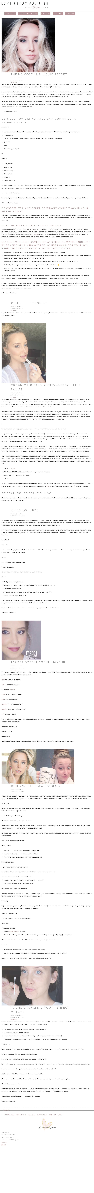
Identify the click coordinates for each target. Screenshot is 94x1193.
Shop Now (45, 14)
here (68, 443)
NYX (3, 669)
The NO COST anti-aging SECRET (39, 74)
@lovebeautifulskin (13, 955)
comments (14, 82)
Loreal (3, 664)
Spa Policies (42, 1160)
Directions (4, 1187)
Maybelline (4, 689)
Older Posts (6, 1155)
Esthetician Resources (28, 14)
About (61, 1160)
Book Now (70, 14)
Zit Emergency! (24, 495)
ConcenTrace (35, 234)
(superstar (12, 674)
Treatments (10, 14)
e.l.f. (3, 699)
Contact (52, 1160)
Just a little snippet (30, 303)
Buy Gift (58, 14)
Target (47, 471)
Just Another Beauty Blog (35, 809)
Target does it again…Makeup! (38, 647)
